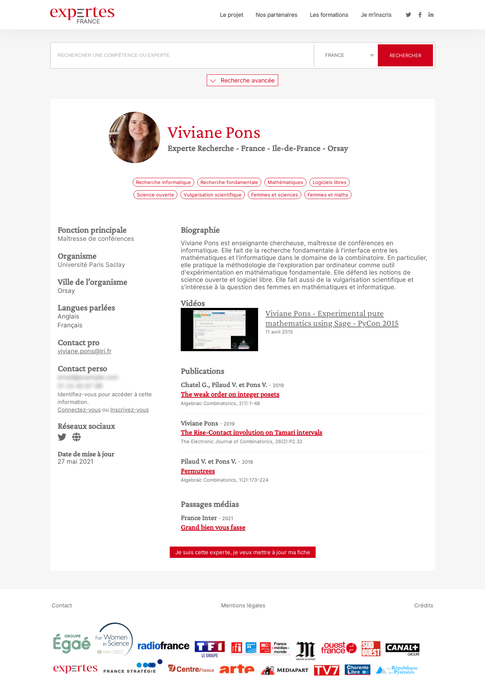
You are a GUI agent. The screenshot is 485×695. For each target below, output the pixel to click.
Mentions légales (243, 605)
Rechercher (405, 55)
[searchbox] (182, 55)
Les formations (329, 14)
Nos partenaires (276, 14)
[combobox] (183, 55)
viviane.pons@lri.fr (84, 351)
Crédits (423, 605)
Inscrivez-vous (129, 409)
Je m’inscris (376, 14)
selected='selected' (346, 55)
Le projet (231, 14)
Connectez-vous (79, 409)
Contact (62, 605)
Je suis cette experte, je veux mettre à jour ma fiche (242, 552)
